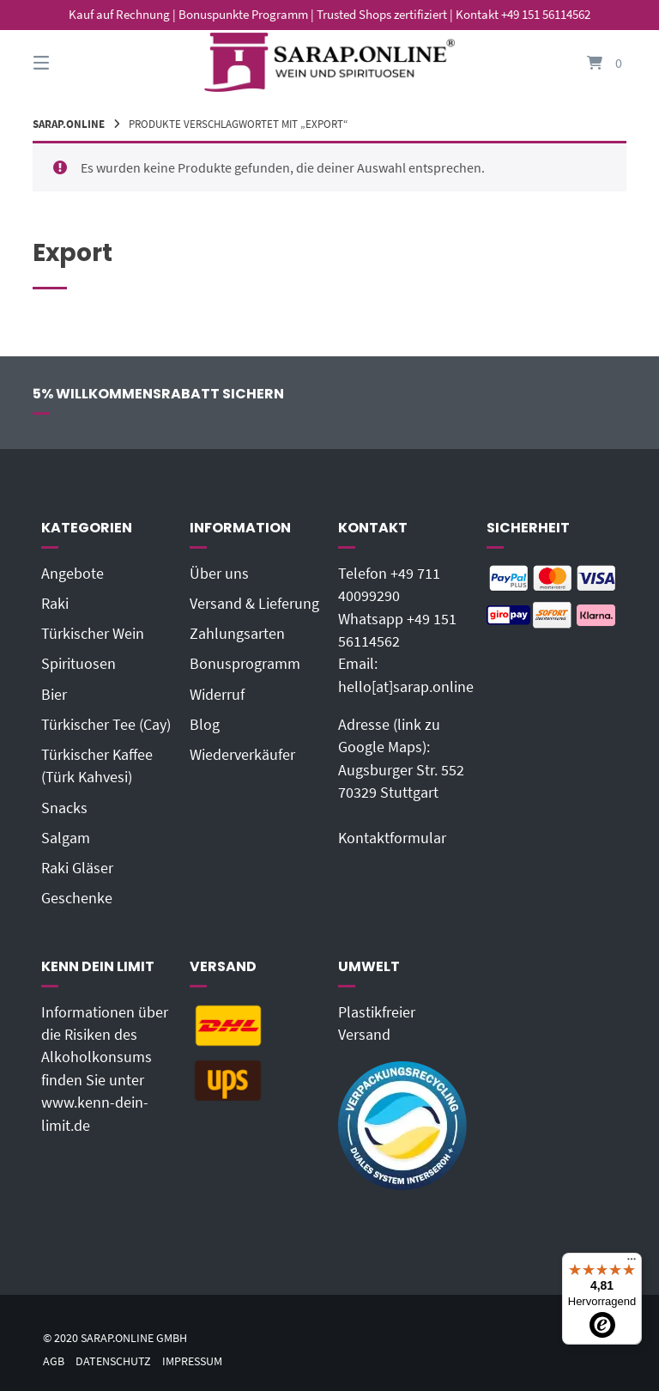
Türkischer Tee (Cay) (106, 724)
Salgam (65, 838)
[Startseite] (329, 62)
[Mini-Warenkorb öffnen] (587, 62)
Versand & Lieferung (254, 603)
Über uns (219, 573)
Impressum (192, 1361)
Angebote (72, 573)
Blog (205, 724)
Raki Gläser (77, 868)
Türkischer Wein (92, 633)
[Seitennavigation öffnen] (71, 62)
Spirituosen (78, 663)
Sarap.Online (69, 124)
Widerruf (217, 694)
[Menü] (631, 1263)
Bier (54, 694)
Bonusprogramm (245, 663)
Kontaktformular (392, 838)
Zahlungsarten (237, 633)
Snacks (64, 808)
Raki (55, 603)
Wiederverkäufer (242, 754)
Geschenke (76, 898)
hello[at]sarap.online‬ (406, 686)
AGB (53, 1361)
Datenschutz (113, 1361)
